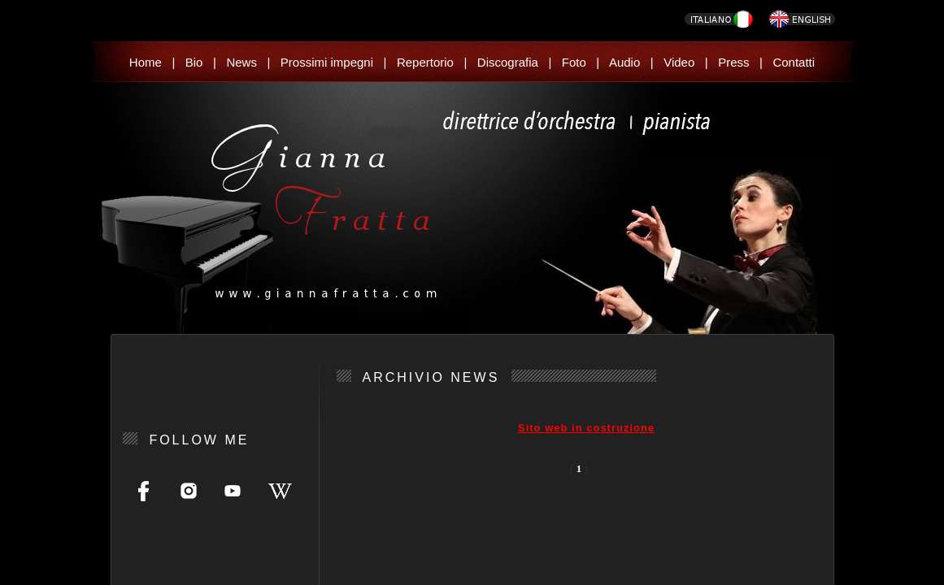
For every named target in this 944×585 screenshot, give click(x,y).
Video (678, 62)
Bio (194, 62)
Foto (574, 62)
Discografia (507, 62)
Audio (624, 62)
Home (145, 62)
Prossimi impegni (327, 62)
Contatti (793, 62)
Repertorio (425, 62)
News (241, 62)
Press (733, 62)
